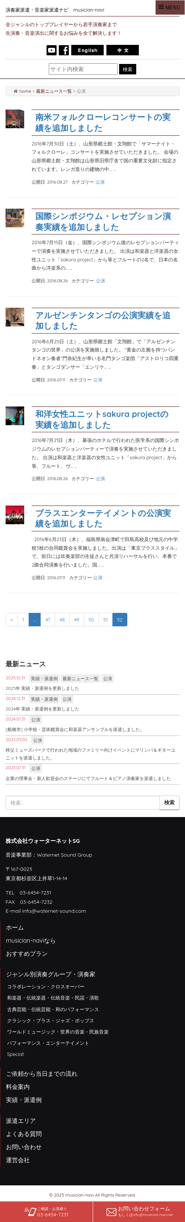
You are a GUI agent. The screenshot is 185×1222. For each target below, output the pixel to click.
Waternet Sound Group (64, 854)
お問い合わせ (24, 1147)
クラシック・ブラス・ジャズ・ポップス (50, 1020)
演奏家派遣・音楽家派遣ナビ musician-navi (55, 10)
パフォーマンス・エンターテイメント (48, 1043)
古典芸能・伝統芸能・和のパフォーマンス (53, 1009)
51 (105, 620)
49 (76, 620)
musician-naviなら (31, 940)
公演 (100, 182)
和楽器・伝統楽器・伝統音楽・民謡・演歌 (53, 998)
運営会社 (18, 1160)
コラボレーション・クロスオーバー (45, 986)
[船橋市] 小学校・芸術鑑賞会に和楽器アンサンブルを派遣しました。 (75, 729)
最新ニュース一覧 (54, 91)
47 (47, 620)
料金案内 (18, 1086)
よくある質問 (24, 1133)
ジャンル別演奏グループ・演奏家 (50, 974)
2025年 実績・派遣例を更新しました (42, 688)
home (25, 91)
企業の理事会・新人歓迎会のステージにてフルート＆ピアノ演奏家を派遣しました (88, 778)
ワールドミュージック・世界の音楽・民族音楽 (58, 1032)
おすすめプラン (27, 953)
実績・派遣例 (44, 678)
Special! (15, 1054)
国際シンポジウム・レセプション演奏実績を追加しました (103, 221)
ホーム (15, 927)
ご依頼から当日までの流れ (41, 1073)
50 (91, 620)
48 (62, 620)
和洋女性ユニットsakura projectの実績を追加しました (102, 419)
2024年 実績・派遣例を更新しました (42, 709)
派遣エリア (21, 1120)
